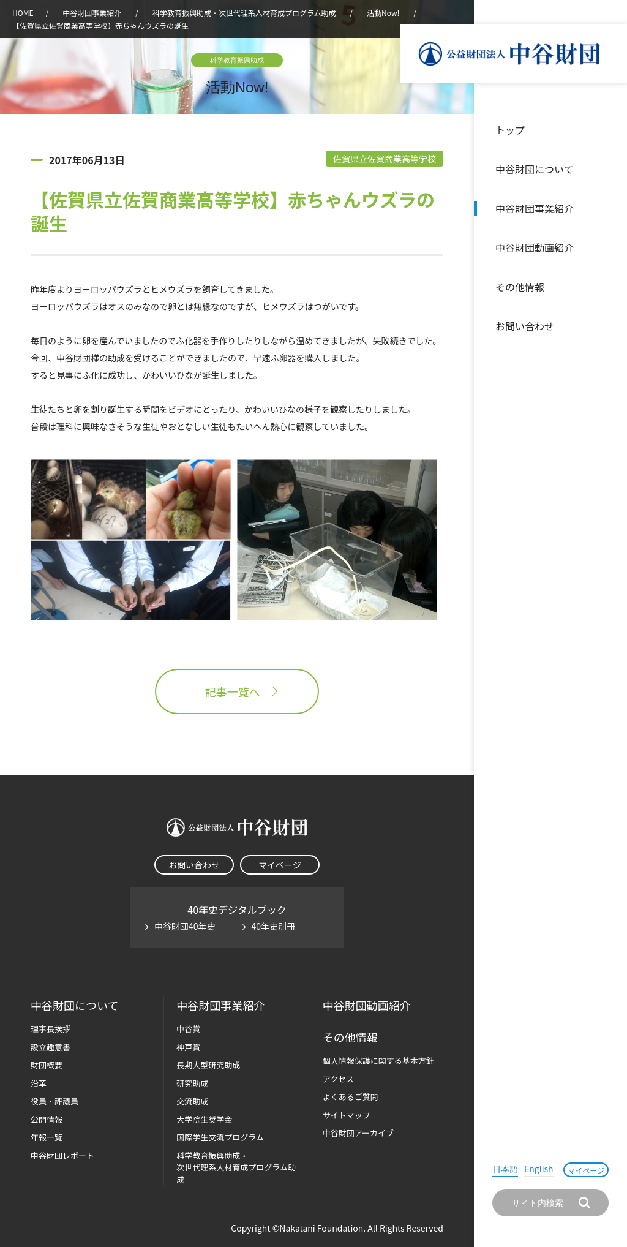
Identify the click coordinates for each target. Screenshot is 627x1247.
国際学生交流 (220, 1137)
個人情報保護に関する (378, 1060)
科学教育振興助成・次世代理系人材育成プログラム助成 (244, 12)
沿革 (609, 247)
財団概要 (46, 1065)
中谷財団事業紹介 (534, 208)
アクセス (338, 1079)
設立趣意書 (50, 1047)
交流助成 (192, 1101)
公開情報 (46, 1119)
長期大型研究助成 (208, 1065)
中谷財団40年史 (185, 926)
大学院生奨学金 (204, 1119)
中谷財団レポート (62, 1155)
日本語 (505, 1168)
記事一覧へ (237, 691)
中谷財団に (74, 1005)
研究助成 (192, 1083)
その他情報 (519, 286)
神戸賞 (188, 1047)
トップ (510, 129)
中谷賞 (188, 1028)
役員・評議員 (54, 1101)
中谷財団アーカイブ (358, 1133)
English (539, 1168)
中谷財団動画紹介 (534, 247)
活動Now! (383, 12)
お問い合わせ (524, 325)
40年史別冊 (274, 926)
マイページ (586, 1170)
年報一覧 (46, 1137)
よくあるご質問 (350, 1096)
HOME (22, 12)
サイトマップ (346, 1115)
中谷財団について (534, 169)
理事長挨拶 (50, 1028)
